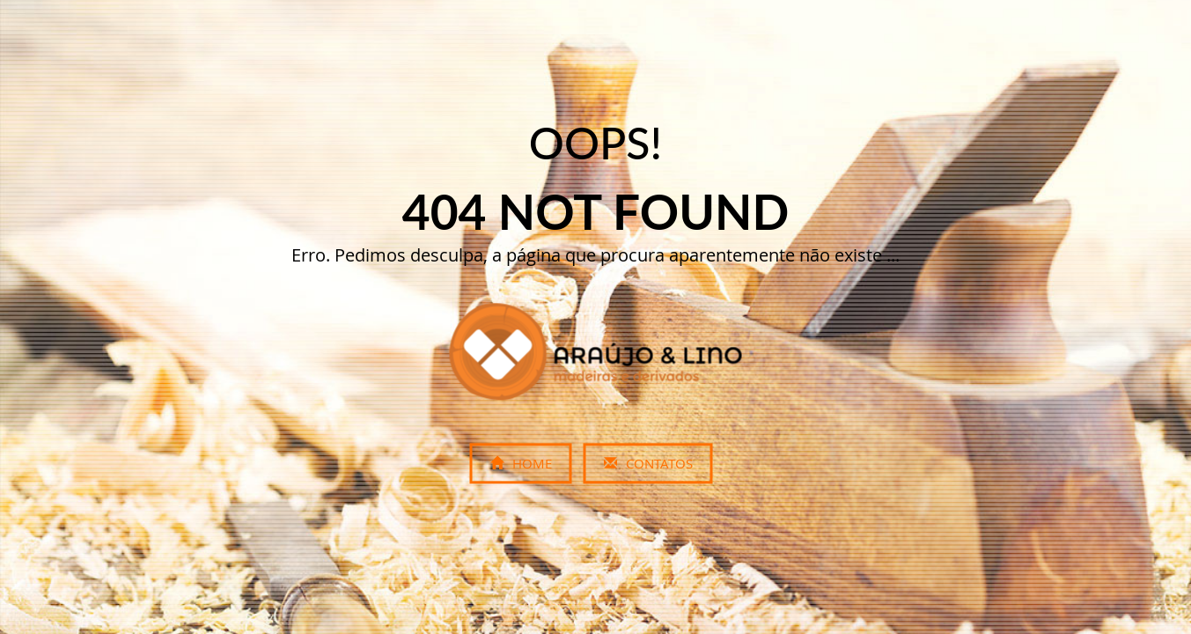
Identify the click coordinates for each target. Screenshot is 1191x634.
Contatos (648, 464)
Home (521, 464)
